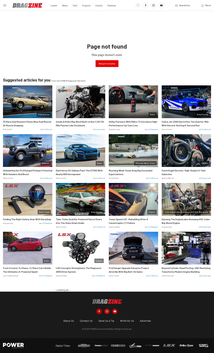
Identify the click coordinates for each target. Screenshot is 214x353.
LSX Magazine (152, 129)
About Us (68, 320)
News (65, 5)
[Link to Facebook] (145, 5)
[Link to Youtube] (161, 5)
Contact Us (86, 320)
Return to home (107, 63)
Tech (75, 5)
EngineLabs (100, 129)
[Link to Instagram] (153, 5)
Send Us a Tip (106, 320)
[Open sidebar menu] (5, 5)
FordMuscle (47, 129)
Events (99, 5)
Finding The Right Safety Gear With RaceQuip (27, 219)
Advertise (145, 320)
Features (111, 5)
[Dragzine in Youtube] (115, 311)
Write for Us (127, 320)
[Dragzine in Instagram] (107, 311)
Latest (54, 5)
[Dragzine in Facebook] (99, 311)
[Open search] (138, 5)
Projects (86, 5)
